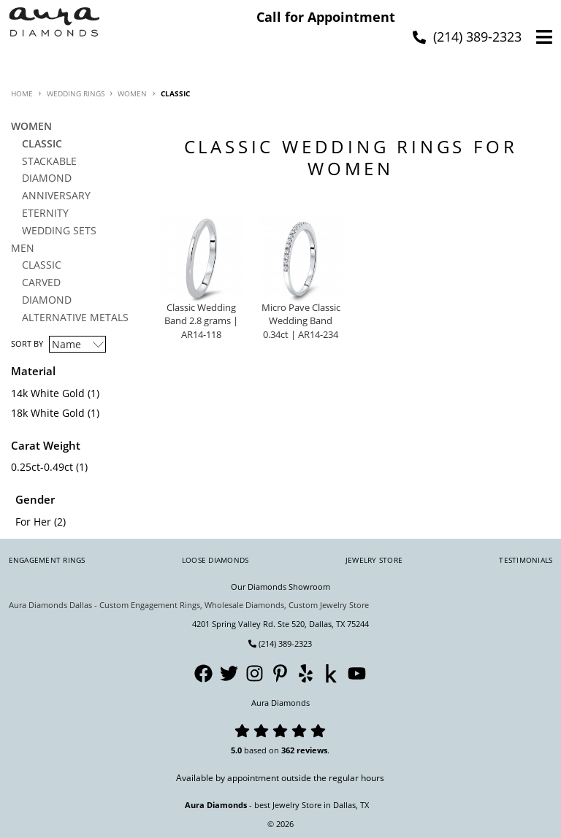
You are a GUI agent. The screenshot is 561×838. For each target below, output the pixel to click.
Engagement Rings (47, 560)
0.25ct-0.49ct (42, 467)
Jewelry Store (374, 560)
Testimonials (525, 560)
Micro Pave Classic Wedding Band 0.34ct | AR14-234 (301, 321)
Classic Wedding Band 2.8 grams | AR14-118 (201, 321)
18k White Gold (48, 413)
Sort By (27, 343)
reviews (312, 750)
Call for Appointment (325, 17)
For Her (33, 521)
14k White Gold (48, 393)
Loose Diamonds (215, 560)
